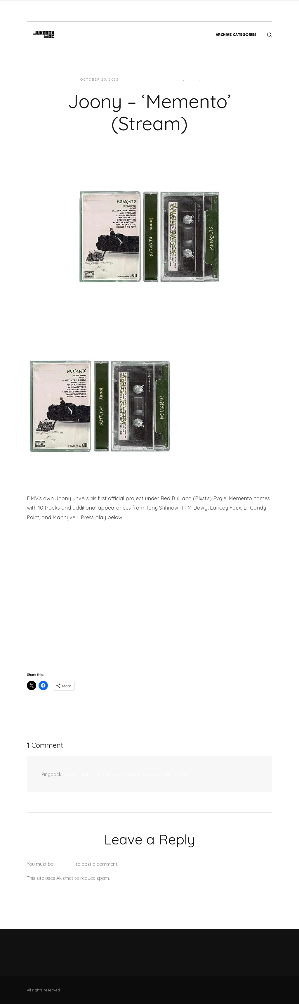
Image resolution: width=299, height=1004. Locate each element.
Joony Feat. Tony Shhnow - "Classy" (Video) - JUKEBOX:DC (126, 774)
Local (192, 80)
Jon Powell (137, 80)
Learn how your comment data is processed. (159, 878)
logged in (64, 864)
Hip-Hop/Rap (169, 80)
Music (208, 80)
